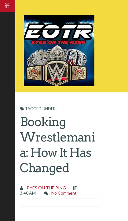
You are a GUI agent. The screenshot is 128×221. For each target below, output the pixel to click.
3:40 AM (28, 193)
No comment (64, 193)
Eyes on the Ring (46, 187)
